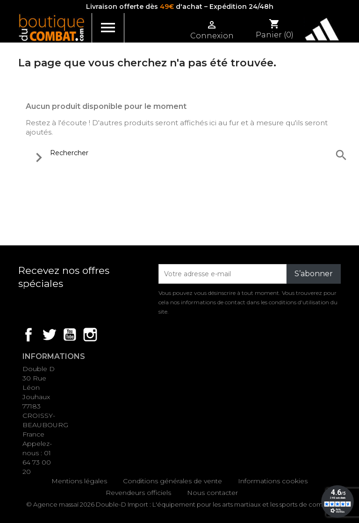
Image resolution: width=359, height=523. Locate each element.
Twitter (49, 334)
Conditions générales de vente (172, 481)
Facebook (28, 334)
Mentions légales (79, 481)
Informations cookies (273, 481)
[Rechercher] (188, 152)
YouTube (69, 334)
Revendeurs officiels (138, 492)
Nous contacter (212, 492)
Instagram (90, 334)
